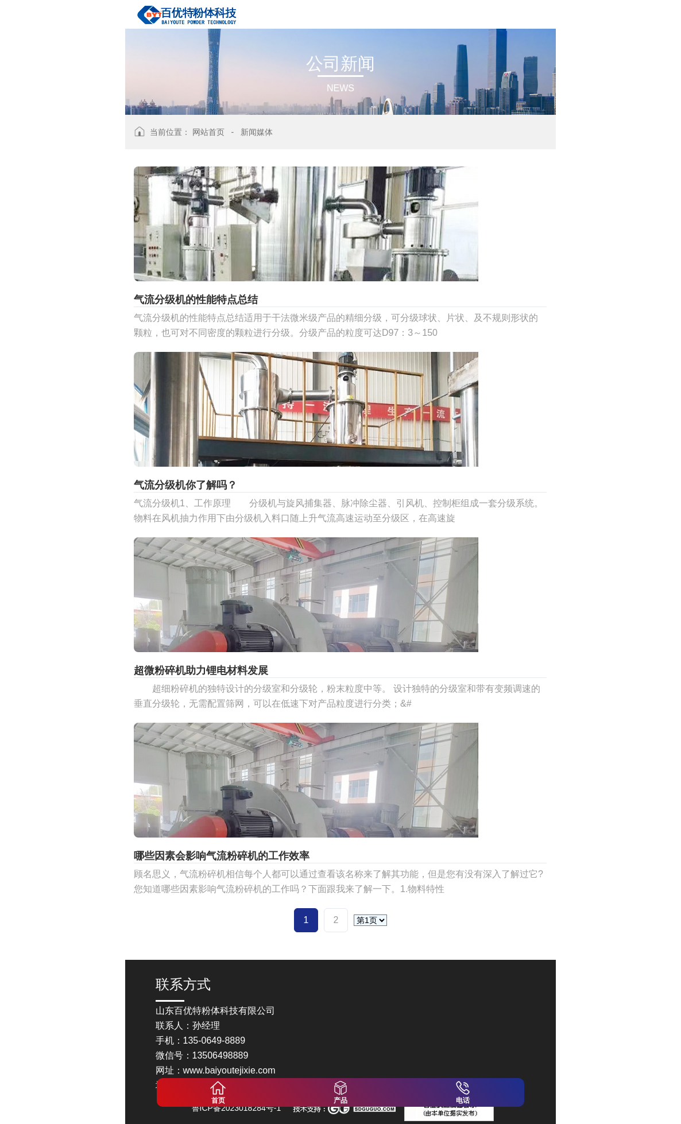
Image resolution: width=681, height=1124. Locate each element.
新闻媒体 (257, 132)
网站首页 (208, 132)
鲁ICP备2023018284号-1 (236, 1108)
